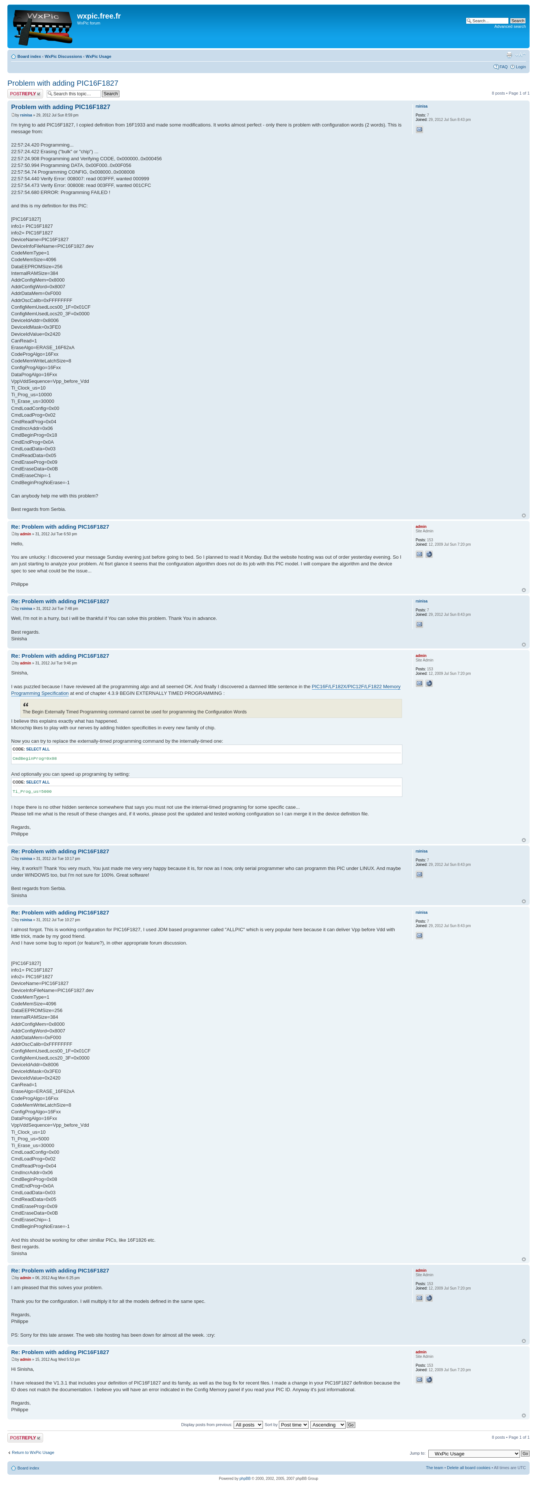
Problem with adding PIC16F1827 (62, 83)
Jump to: (417, 1453)
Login (521, 67)
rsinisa (26, 115)
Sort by (287, 1424)
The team (434, 1467)
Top (524, 515)
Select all (38, 749)
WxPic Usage (98, 56)
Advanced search (510, 26)
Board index (29, 56)
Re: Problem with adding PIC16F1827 (60, 526)
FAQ (504, 67)
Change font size (520, 55)
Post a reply (25, 93)
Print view (509, 55)
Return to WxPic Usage (33, 1452)
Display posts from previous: (222, 1424)
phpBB (245, 1479)
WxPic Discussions (63, 56)
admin (25, 534)
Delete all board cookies (468, 1467)
